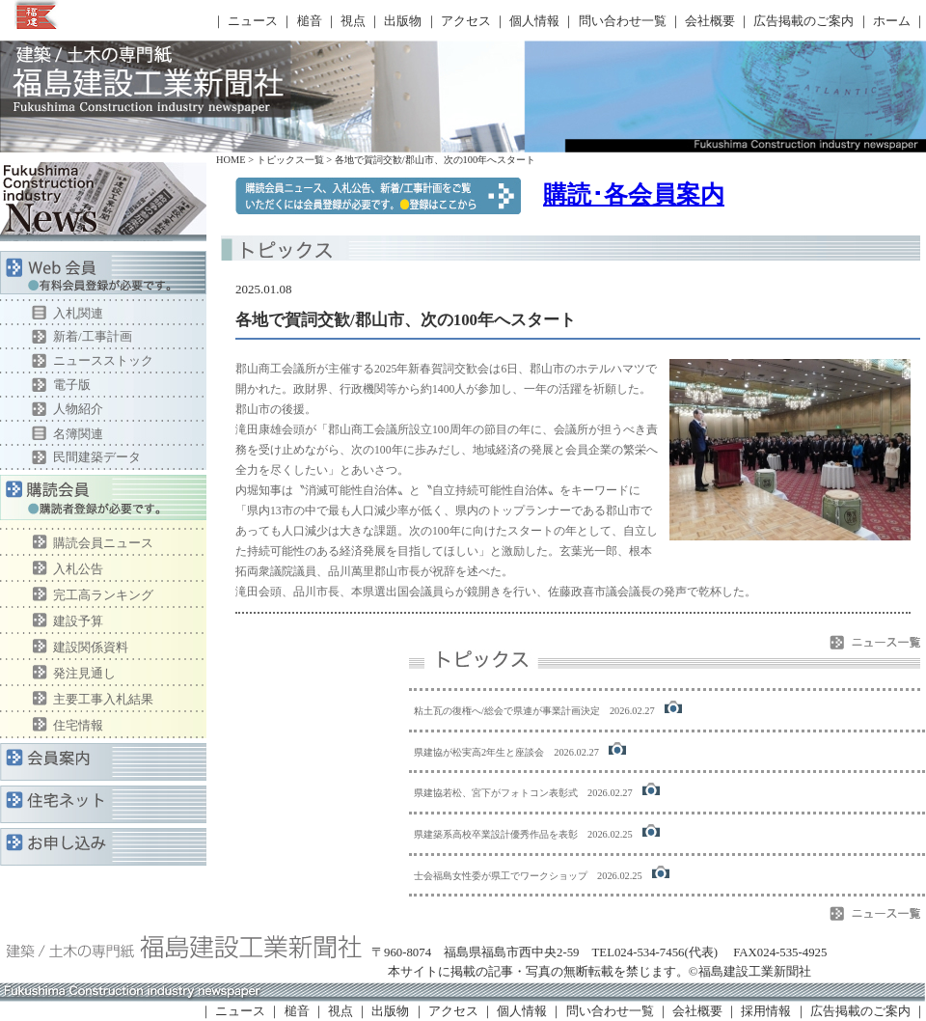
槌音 (309, 21)
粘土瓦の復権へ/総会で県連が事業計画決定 (507, 710)
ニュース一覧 (875, 642)
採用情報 (766, 1011)
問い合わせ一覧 (623, 21)
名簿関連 (78, 434)
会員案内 (103, 762)
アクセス (466, 21)
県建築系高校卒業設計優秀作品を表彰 (496, 834)
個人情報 (534, 21)
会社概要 (710, 21)
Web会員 (103, 276)
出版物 (403, 21)
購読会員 (103, 502)
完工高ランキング (103, 595)
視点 (353, 21)
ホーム (892, 21)
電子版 (72, 384)
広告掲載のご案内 (803, 21)
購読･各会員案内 (633, 193)
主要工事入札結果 (103, 699)
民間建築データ (97, 457)
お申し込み (103, 847)
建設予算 (78, 621)
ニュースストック (103, 360)
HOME (231, 159)
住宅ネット (103, 804)
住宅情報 (78, 725)
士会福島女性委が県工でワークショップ (500, 875)
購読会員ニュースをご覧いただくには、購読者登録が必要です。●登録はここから (378, 196)
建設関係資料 (90, 647)
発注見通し (84, 673)
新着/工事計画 (92, 336)
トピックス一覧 (290, 159)
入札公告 (78, 569)
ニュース (253, 21)
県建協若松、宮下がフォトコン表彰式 (496, 792)
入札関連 (78, 313)
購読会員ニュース (103, 543)
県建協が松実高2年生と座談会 (479, 752)
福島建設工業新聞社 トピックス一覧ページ (145, 79)
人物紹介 (78, 408)
